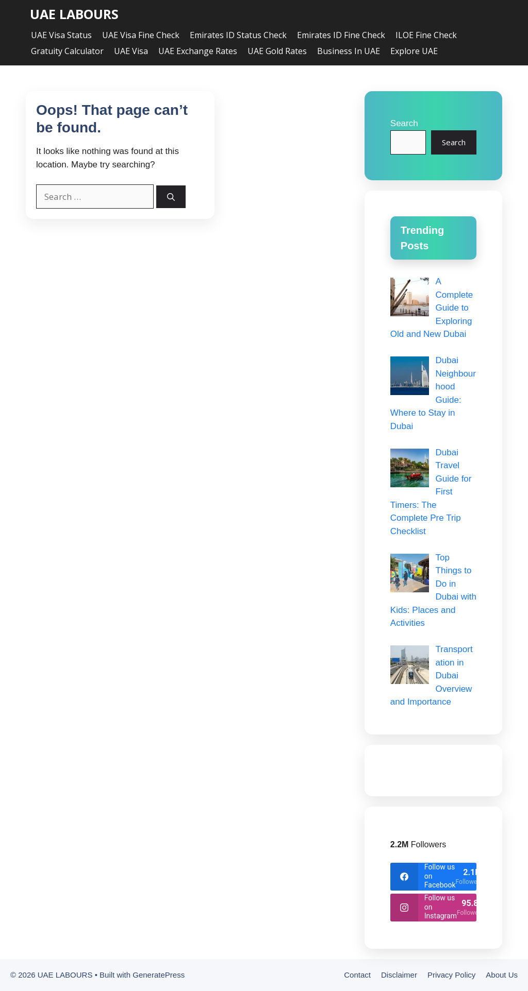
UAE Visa (131, 51)
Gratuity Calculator (67, 51)
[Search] (171, 197)
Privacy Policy (451, 974)
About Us (502, 974)
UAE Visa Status (61, 35)
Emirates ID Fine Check (341, 35)
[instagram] (433, 907)
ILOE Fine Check (426, 35)
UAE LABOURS (74, 14)
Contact (357, 974)
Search (404, 123)
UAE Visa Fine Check (140, 35)
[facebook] (433, 877)
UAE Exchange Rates (197, 51)
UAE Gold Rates (277, 51)
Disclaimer (399, 974)
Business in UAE (348, 51)
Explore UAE (414, 51)
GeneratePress (159, 974)
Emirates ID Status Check (238, 35)
